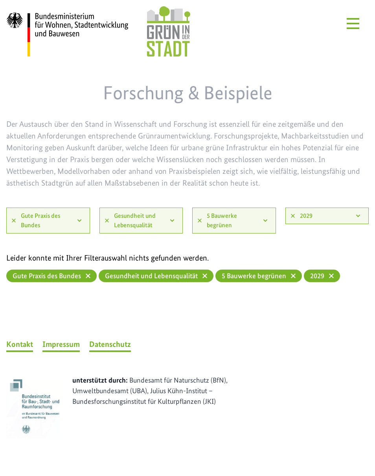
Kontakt (19, 344)
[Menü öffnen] (353, 23)
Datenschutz (110, 344)
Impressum (61, 344)
